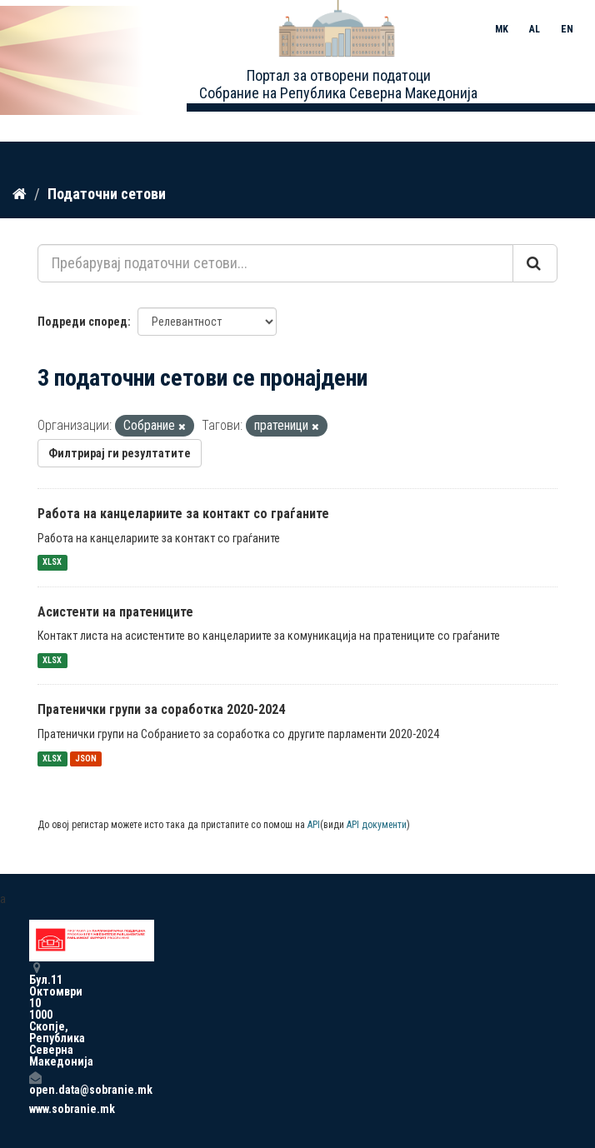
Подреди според (83, 321)
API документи (377, 825)
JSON (86, 758)
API (314, 825)
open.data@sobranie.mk (35, 1083)
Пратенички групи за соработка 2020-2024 (161, 709)
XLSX (52, 562)
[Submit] (535, 263)
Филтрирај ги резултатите (119, 453)
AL (534, 29)
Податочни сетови (107, 193)
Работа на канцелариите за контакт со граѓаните (183, 514)
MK (501, 29)
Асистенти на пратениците (115, 612)
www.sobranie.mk (35, 1109)
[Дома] (19, 194)
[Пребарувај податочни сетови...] (275, 263)
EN (567, 29)
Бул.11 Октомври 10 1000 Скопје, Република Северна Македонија (35, 1014)
